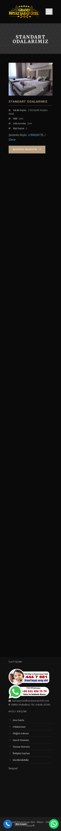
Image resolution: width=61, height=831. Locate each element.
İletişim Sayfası (21, 753)
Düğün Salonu (21, 733)
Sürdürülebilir (21, 760)
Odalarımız (19, 726)
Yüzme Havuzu (21, 746)
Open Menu (49, 11)
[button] (54, 824)
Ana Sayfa (18, 720)
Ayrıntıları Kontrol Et (27, 149)
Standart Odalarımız (28, 101)
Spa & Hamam (21, 740)
